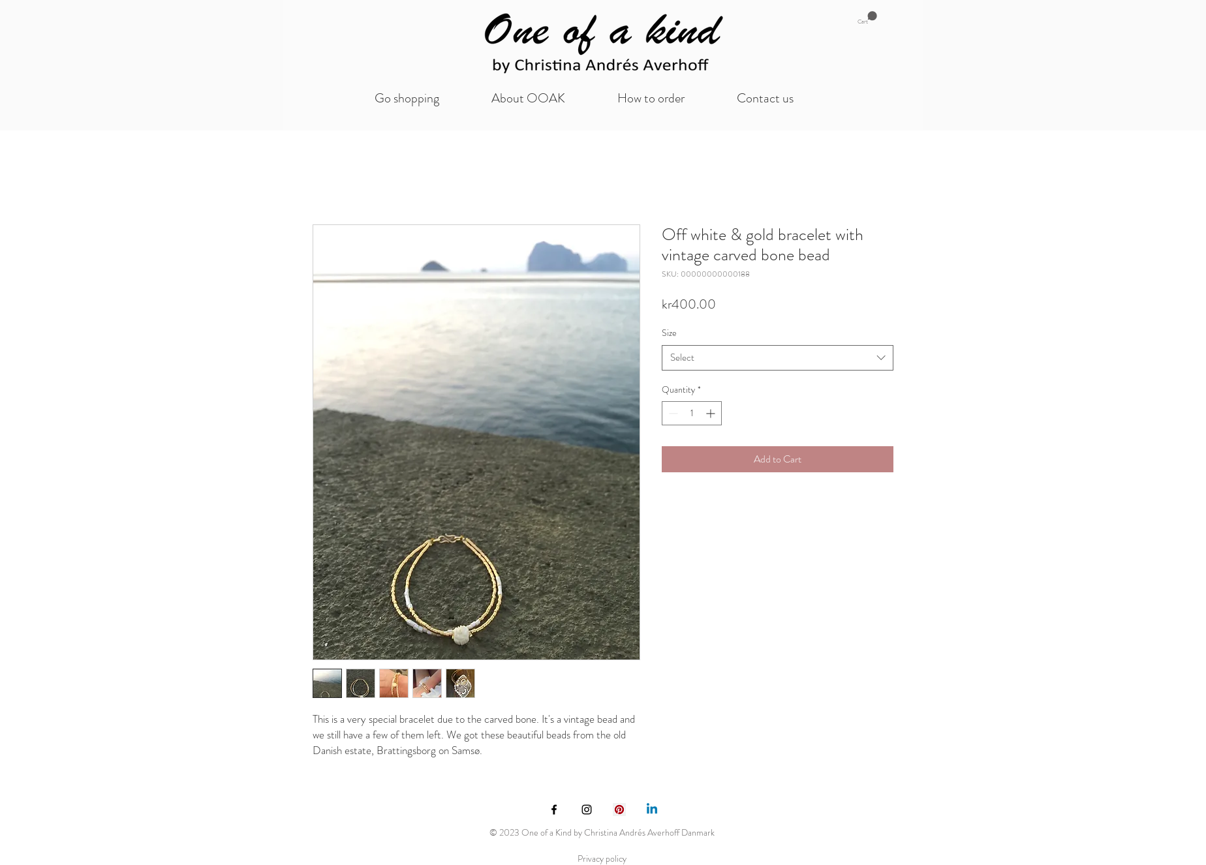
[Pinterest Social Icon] (619, 809)
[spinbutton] (692, 413)
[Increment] (712, 413)
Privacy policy (602, 858)
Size (669, 332)
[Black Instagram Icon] (586, 809)
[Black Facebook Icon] (554, 809)
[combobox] (777, 358)
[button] (867, 18)
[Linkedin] (651, 809)
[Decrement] (672, 413)
